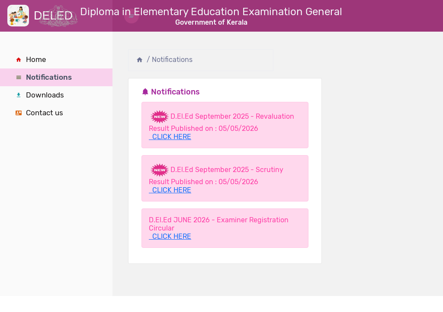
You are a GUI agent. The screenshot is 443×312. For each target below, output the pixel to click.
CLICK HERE (170, 137)
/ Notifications (170, 59)
